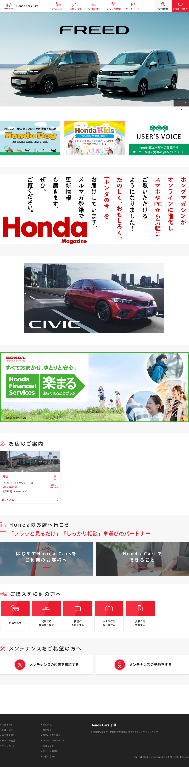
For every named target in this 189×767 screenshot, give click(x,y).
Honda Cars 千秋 (30, 6)
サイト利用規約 (50, 751)
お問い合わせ (180, 9)
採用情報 (163, 9)
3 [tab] (186, 109)
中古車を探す (97, 9)
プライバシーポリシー (54, 741)
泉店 (6, 500)
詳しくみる (9, 524)
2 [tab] (184, 109)
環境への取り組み (51, 735)
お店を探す (61, 9)
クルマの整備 (116, 9)
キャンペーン (136, 9)
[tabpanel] (94, 59)
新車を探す (78, 9)
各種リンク (48, 746)
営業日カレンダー (54, 502)
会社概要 (47, 730)
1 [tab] (181, 109)
